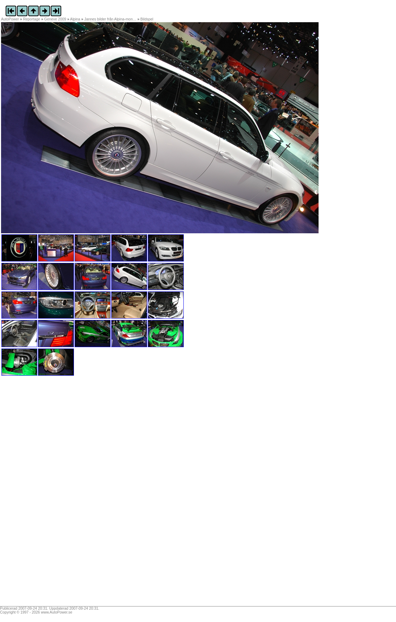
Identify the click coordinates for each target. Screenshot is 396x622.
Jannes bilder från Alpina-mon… (110, 19)
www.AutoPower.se (56, 612)
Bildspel (146, 19)
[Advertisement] (45, 493)
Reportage (31, 19)
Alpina (75, 19)
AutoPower (10, 19)
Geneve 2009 (55, 19)
